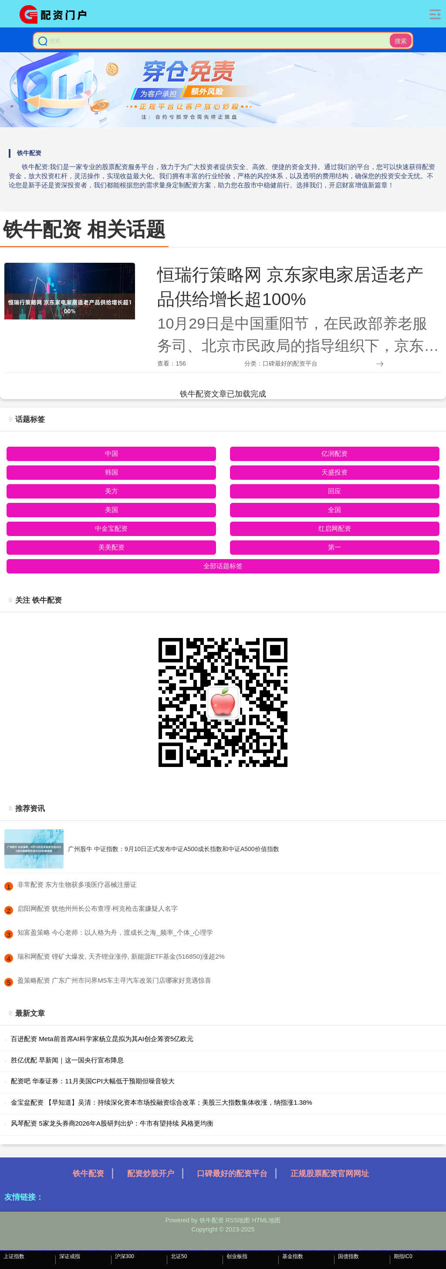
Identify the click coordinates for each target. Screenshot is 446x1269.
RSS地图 (237, 1220)
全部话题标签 (223, 566)
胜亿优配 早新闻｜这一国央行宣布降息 (67, 1060)
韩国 (111, 472)
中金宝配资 (111, 528)
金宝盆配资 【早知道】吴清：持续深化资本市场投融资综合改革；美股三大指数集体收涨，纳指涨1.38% (161, 1102)
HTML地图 (266, 1220)
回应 (334, 491)
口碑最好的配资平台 (232, 1173)
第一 (334, 547)
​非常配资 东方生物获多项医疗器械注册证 (77, 884)
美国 (111, 509)
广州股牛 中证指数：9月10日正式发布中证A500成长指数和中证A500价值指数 (173, 848)
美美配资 (111, 547)
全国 (334, 509)
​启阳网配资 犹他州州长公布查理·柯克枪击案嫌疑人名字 (97, 908)
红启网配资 (334, 528)
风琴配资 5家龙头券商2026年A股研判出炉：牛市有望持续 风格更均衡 (112, 1123)
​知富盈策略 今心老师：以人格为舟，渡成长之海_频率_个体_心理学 (115, 932)
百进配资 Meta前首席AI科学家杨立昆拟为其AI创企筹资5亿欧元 (102, 1038)
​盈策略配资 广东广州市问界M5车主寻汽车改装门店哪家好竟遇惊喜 (114, 980)
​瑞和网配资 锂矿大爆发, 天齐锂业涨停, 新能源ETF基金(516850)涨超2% (121, 956)
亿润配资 (334, 453)
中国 (111, 453)
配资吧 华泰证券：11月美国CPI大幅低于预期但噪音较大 (93, 1081)
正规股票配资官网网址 (330, 1173)
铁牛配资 (88, 1173)
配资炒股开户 (150, 1173)
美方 (111, 491)
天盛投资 (334, 472)
